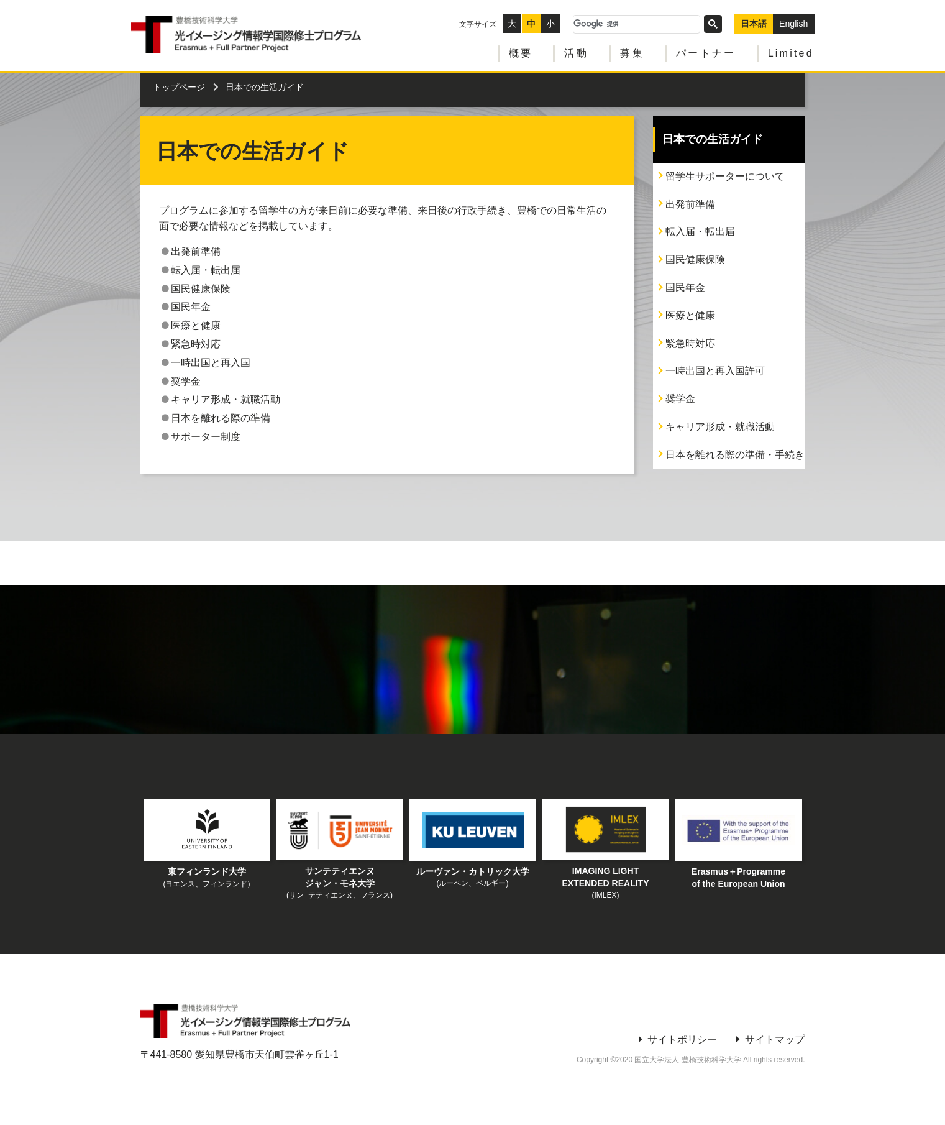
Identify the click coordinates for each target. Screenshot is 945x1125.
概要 (520, 50)
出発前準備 (690, 204)
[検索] (637, 21)
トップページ (179, 87)
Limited (792, 50)
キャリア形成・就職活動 (720, 426)
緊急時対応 (690, 343)
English (794, 20)
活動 (576, 50)
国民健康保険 (695, 259)
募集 (632, 50)
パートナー (706, 50)
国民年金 (685, 287)
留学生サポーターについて (725, 176)
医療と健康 (690, 315)
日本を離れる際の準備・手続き (735, 454)
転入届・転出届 (700, 231)
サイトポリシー (682, 1039)
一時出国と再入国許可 (715, 370)
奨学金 (680, 398)
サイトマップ (775, 1039)
